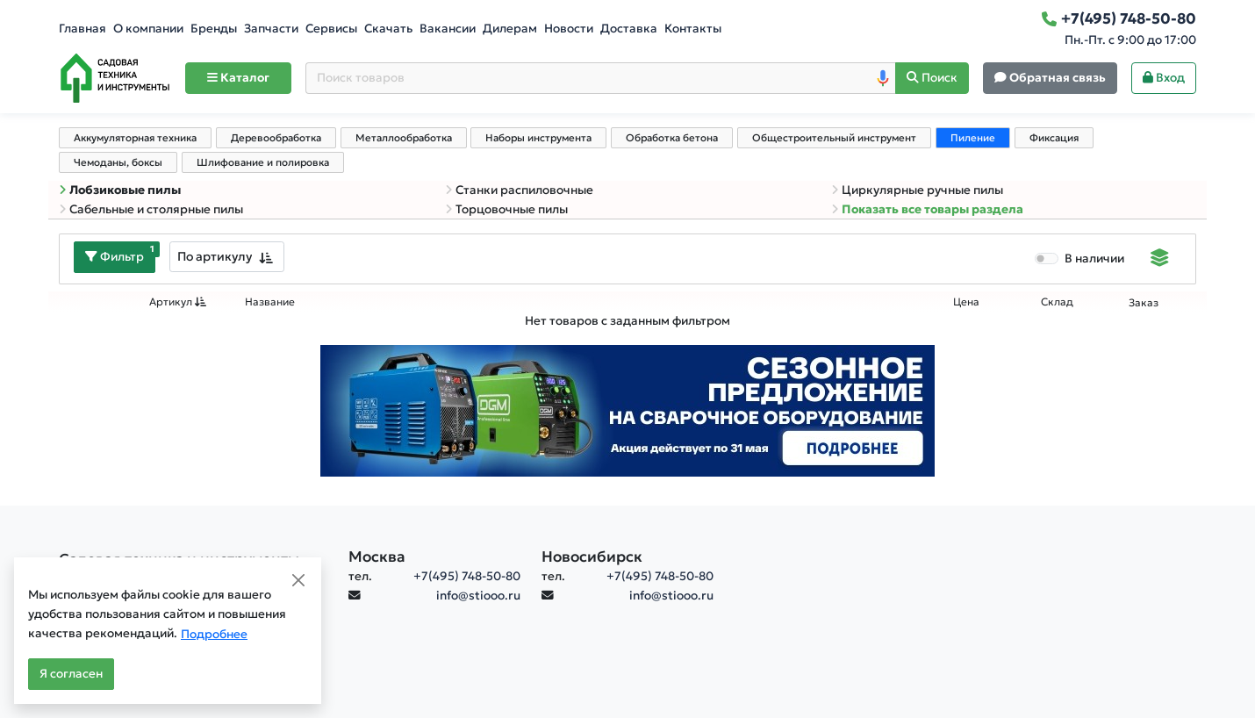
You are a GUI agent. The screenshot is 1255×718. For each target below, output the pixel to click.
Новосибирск (591, 556)
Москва (376, 556)
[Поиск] (932, 78)
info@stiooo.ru (478, 595)
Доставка (628, 28)
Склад (1057, 302)
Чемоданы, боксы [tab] (118, 162)
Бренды (213, 28)
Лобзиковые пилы (120, 190)
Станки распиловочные (519, 190)
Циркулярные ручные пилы (917, 190)
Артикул (178, 302)
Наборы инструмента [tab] (538, 138)
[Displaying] (1159, 259)
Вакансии (448, 28)
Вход (1164, 77)
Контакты (692, 28)
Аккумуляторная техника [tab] (135, 138)
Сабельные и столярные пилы (151, 209)
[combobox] (226, 256)
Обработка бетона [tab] (672, 138)
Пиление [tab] (972, 138)
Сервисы (331, 28)
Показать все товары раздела (927, 209)
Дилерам (510, 28)
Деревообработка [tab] (276, 138)
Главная (82, 28)
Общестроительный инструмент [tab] (834, 138)
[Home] (115, 78)
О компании (148, 28)
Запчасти (271, 28)
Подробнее (214, 634)
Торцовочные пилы (506, 209)
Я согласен (71, 673)
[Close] (298, 580)
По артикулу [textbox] (214, 256)
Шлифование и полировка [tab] (263, 162)
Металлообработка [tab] (403, 138)
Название (270, 302)
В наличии (1094, 258)
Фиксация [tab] (1054, 138)
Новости (568, 28)
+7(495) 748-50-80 (466, 576)
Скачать (388, 28)
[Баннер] (627, 409)
